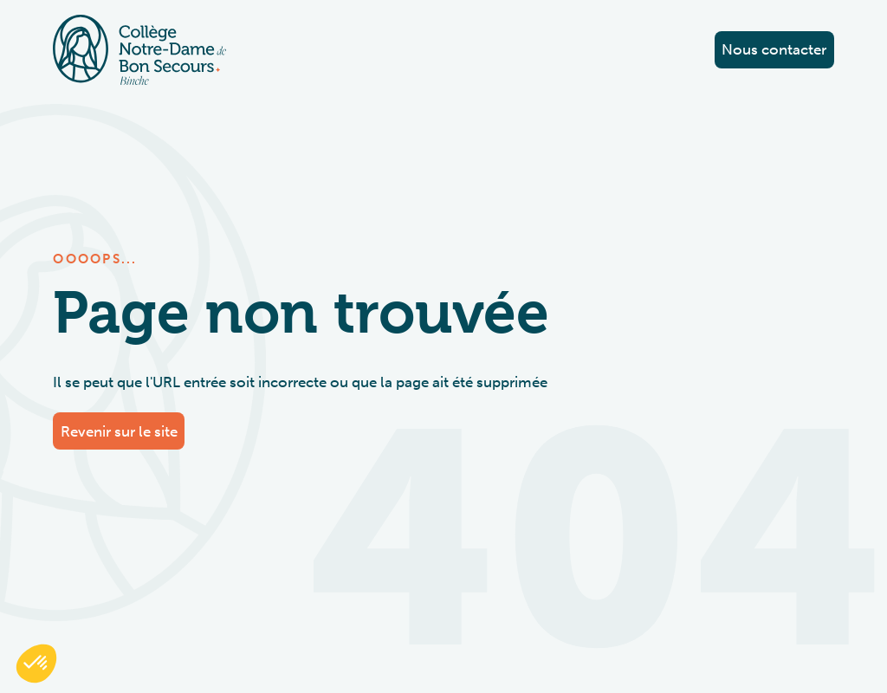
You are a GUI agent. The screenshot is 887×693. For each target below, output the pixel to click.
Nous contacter (774, 49)
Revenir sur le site (119, 431)
